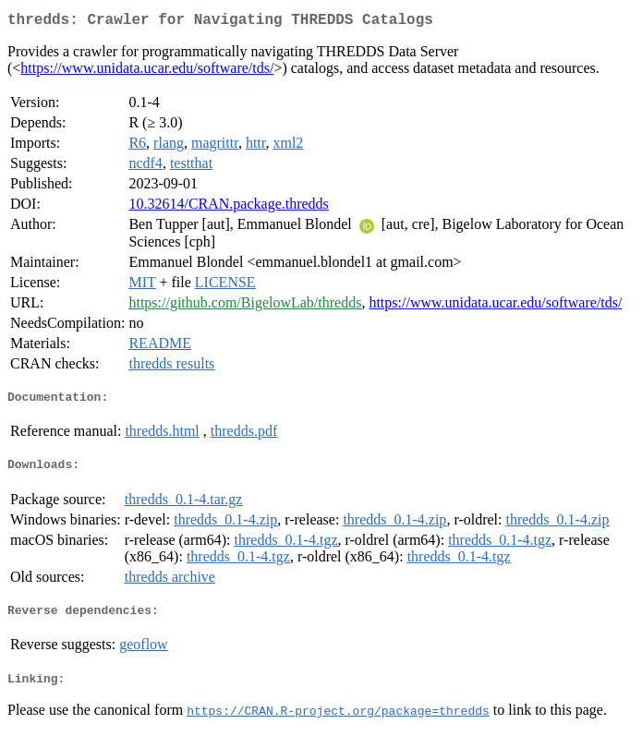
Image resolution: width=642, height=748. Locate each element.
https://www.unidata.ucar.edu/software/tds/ (146, 71)
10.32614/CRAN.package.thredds (228, 207)
